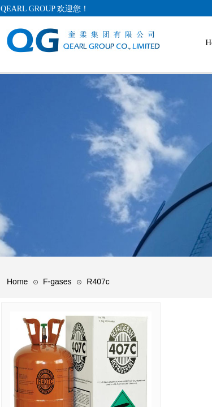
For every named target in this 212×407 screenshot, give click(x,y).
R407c (97, 281)
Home (17, 281)
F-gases (57, 281)
